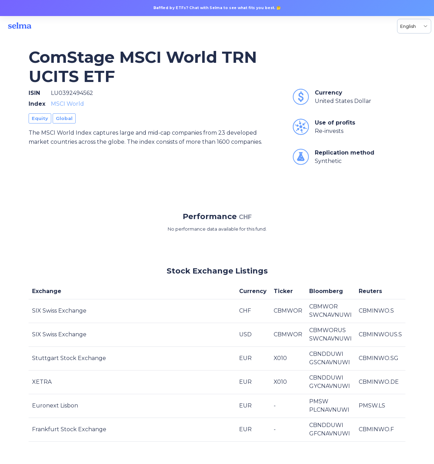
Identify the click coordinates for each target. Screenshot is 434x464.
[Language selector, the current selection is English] (414, 26)
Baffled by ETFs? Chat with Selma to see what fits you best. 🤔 (217, 8)
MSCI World (67, 103)
